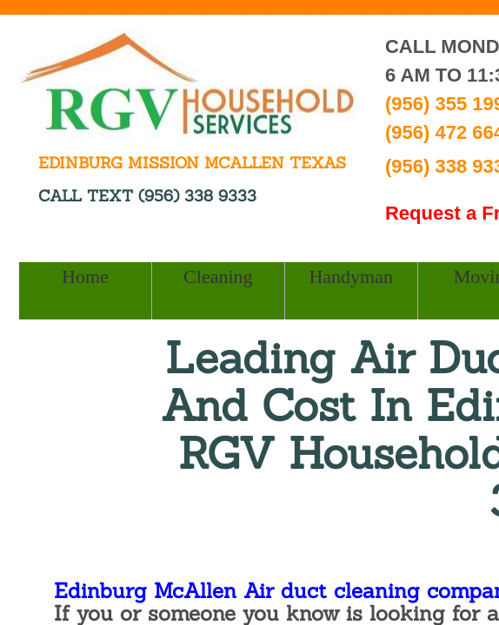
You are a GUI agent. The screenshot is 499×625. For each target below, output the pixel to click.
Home (85, 276)
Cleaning (217, 276)
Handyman (351, 276)
